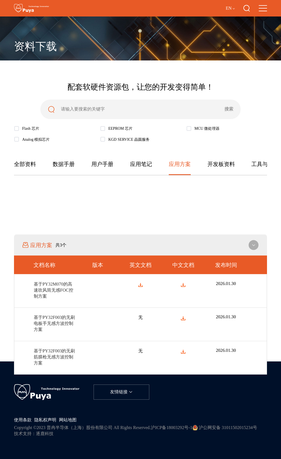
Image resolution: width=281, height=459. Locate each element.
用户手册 (102, 164)
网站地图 (68, 419)
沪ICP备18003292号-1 (171, 427)
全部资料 (25, 164)
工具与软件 (265, 164)
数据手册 (64, 164)
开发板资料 (221, 164)
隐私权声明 (45, 419)
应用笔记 (141, 164)
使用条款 (23, 419)
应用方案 (180, 164)
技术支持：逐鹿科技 (34, 433)
